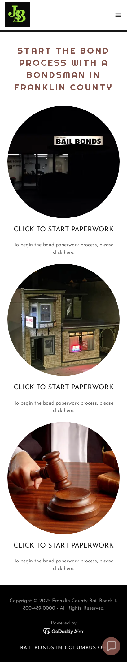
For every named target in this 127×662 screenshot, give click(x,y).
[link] (17, 14)
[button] (118, 15)
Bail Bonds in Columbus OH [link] (63, 648)
